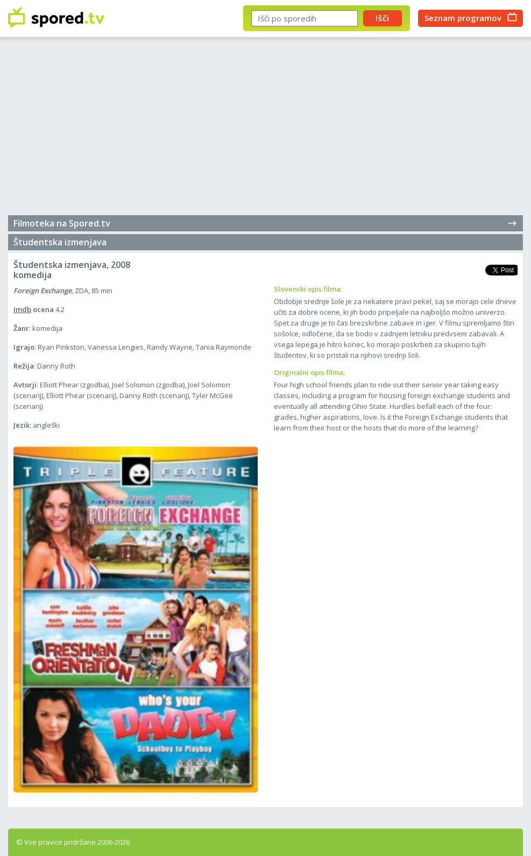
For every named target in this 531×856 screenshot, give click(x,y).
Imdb (22, 309)
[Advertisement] (265, 129)
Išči (383, 17)
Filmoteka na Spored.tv (265, 223)
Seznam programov (462, 17)
